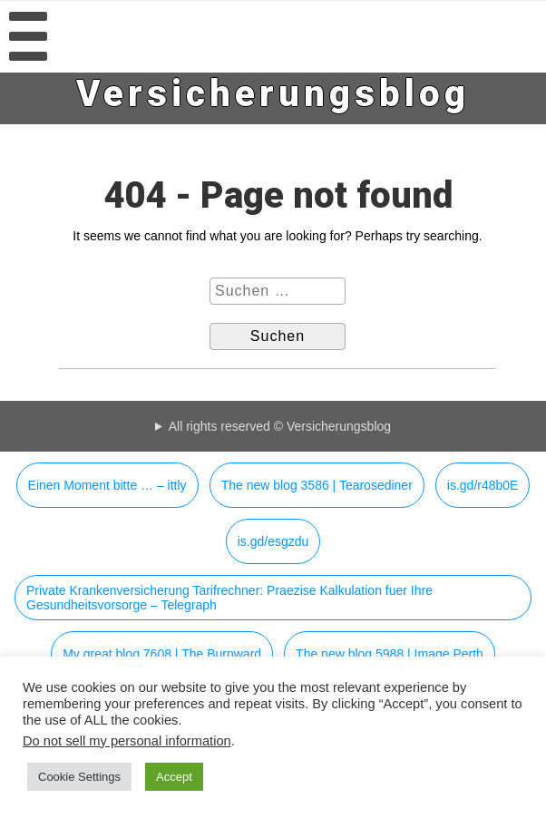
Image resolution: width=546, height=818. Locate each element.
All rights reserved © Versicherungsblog (280, 426)
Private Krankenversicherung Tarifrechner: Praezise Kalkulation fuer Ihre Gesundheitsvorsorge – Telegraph (229, 597)
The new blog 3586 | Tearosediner (317, 485)
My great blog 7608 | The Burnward (162, 654)
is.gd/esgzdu (273, 541)
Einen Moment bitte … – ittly (107, 485)
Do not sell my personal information (127, 741)
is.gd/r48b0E (483, 485)
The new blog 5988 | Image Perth (389, 654)
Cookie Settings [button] (79, 777)
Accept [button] (174, 777)
